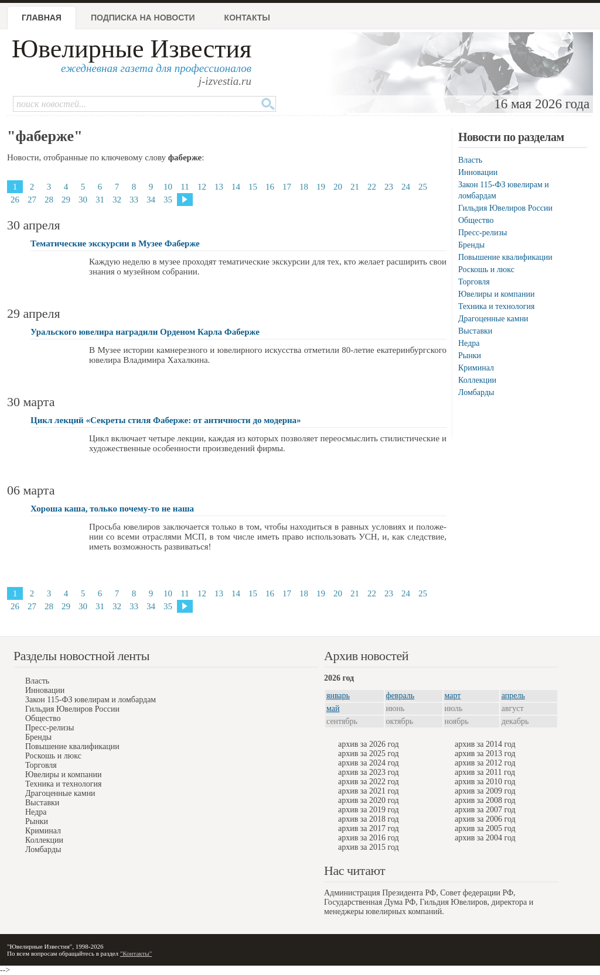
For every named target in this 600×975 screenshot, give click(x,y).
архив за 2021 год (368, 791)
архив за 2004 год (485, 837)
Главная (42, 17)
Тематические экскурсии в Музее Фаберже (115, 243)
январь (338, 695)
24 (405, 186)
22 (371, 186)
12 (201, 186)
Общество (475, 220)
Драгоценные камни (493, 318)
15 (252, 186)
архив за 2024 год (368, 762)
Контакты (247, 17)
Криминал (476, 367)
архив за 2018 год (368, 819)
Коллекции (477, 380)
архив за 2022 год (368, 781)
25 (422, 186)
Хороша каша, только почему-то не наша (112, 508)
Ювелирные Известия (131, 49)
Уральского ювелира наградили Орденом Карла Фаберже (145, 332)
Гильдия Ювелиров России (505, 208)
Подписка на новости (143, 17)
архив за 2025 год (368, 753)
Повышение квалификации (505, 257)
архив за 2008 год (485, 800)
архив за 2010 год (485, 781)
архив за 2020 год (368, 800)
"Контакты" (136, 953)
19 (320, 186)
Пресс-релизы (482, 232)
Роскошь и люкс (486, 269)
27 (32, 199)
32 (116, 199)
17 (286, 186)
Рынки (469, 355)
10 (167, 186)
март (453, 695)
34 (150, 199)
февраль (400, 695)
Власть (470, 160)
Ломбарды (476, 392)
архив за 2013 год (485, 753)
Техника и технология (496, 306)
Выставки (475, 331)
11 (184, 186)
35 (167, 199)
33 (133, 199)
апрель (513, 695)
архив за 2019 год (368, 809)
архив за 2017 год (368, 828)
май (332, 708)
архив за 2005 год (485, 828)
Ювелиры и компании (496, 294)
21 (354, 186)
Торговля (474, 281)
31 (100, 199)
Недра (468, 343)
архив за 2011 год (485, 772)
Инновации (477, 172)
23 (388, 186)
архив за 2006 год (485, 819)
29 (66, 199)
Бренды (471, 245)
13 (218, 186)
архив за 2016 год (368, 837)
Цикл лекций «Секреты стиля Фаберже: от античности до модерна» (165, 420)
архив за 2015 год (368, 847)
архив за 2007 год (485, 809)
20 (337, 186)
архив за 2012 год (485, 762)
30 (83, 199)
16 (269, 186)
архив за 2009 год (485, 791)
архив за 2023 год (368, 772)
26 (15, 199)
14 (235, 186)
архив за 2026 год (368, 744)
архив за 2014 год (485, 744)
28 (49, 199)
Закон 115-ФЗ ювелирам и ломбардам (90, 699)
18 (303, 186)
